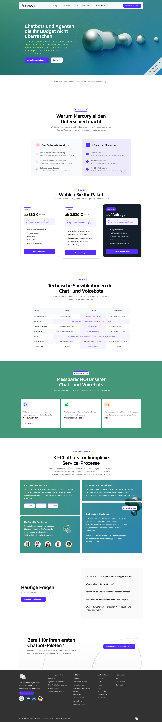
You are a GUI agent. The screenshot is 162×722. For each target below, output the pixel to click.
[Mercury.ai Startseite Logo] (28, 6)
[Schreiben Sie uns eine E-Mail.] (141, 719)
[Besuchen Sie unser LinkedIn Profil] (136, 718)
